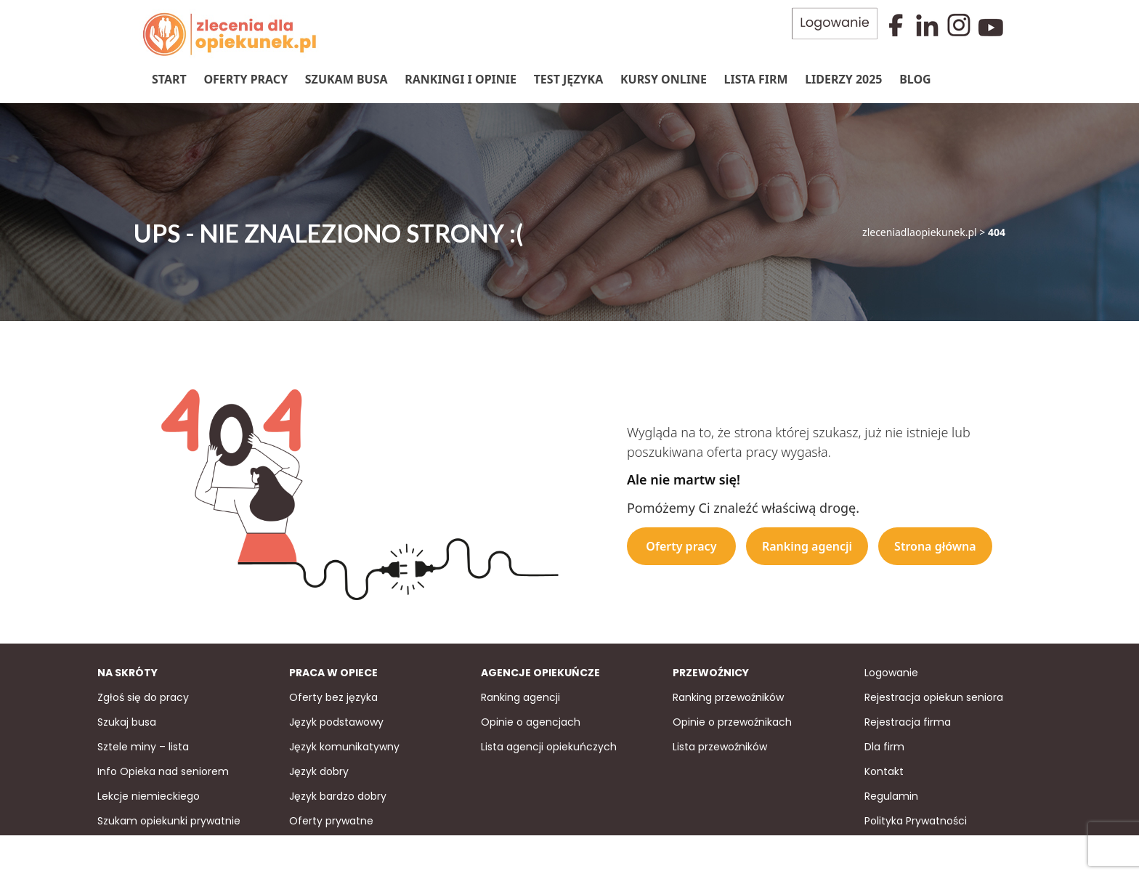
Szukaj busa (126, 722)
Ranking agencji (807, 546)
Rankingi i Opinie (460, 79)
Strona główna (935, 546)
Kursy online (663, 79)
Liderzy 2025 (843, 79)
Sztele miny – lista (143, 746)
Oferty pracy (245, 79)
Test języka (569, 79)
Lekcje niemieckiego (148, 796)
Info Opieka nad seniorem (163, 771)
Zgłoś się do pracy (143, 697)
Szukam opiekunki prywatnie (168, 821)
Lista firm (756, 79)
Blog (915, 79)
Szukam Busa (346, 79)
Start (169, 79)
